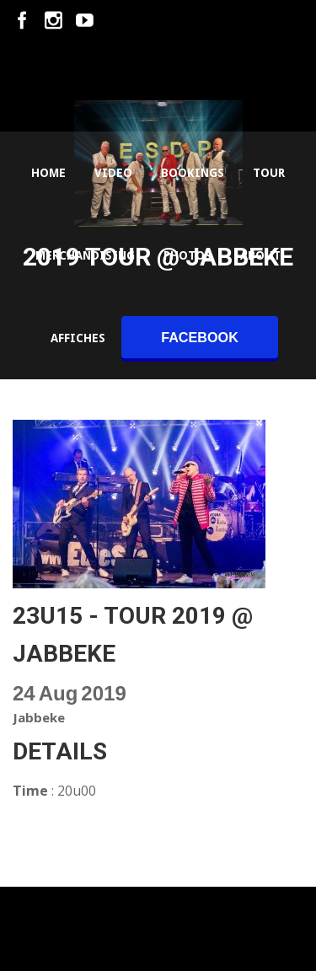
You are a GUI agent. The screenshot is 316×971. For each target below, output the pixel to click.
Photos (187, 255)
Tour (269, 173)
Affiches (78, 338)
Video (113, 173)
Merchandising (85, 255)
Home (48, 173)
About (260, 255)
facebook (199, 337)
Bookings (192, 173)
